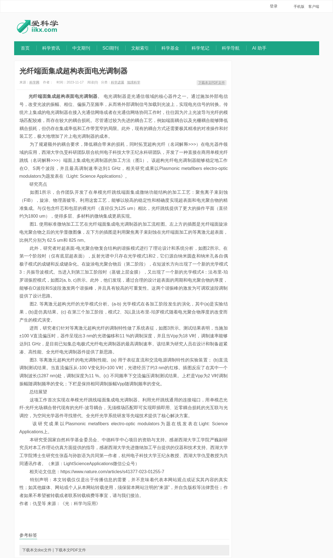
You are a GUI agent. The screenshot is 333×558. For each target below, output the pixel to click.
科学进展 (117, 82)
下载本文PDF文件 (211, 83)
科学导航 (231, 48)
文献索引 (140, 48)
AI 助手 (259, 48)
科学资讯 (51, 48)
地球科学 (133, 82)
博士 (37, 455)
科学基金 (170, 48)
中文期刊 (81, 48)
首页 (25, 48)
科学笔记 (200, 48)
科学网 (34, 82)
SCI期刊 (111, 48)
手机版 (299, 6)
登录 (274, 6)
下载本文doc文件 (37, 550)
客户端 (313, 6)
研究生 (52, 455)
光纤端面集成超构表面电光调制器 (73, 71)
